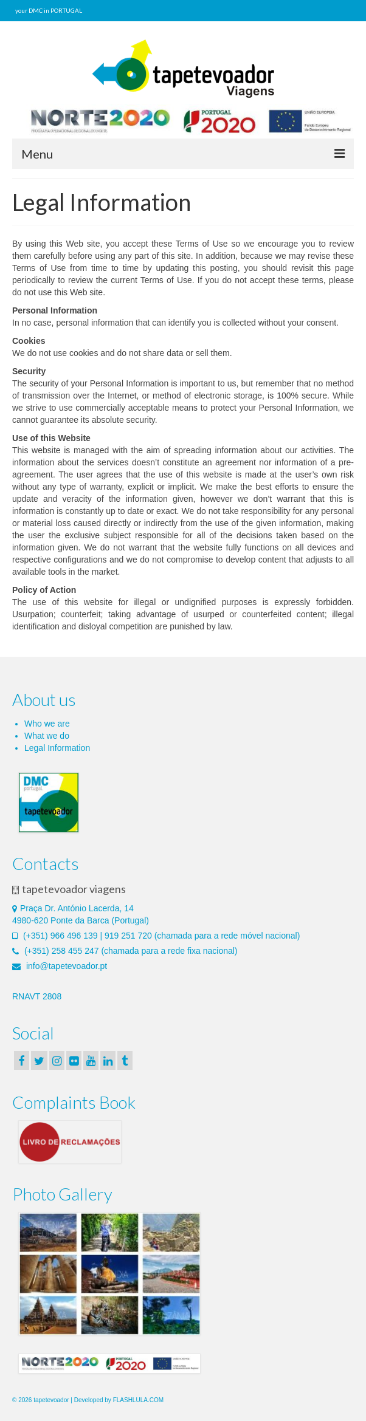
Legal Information (57, 748)
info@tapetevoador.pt (59, 966)
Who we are (47, 723)
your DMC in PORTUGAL (48, 10)
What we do (46, 736)
